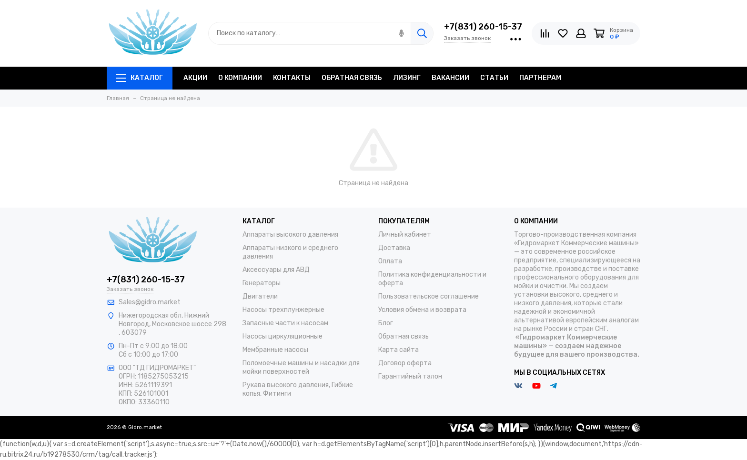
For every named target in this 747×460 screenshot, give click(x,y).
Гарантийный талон (410, 376)
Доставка (394, 248)
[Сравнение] (544, 33)
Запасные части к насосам (285, 323)
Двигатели (260, 296)
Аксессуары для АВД (276, 270)
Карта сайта (398, 350)
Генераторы (261, 283)
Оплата (390, 261)
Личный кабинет (404, 234)
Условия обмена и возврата (422, 310)
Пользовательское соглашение (428, 296)
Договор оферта (405, 363)
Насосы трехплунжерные (283, 310)
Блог (385, 323)
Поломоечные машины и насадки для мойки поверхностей (301, 367)
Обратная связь (403, 336)
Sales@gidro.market (150, 302)
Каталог (139, 78)
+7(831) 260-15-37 (483, 26)
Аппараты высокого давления (290, 234)
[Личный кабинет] (581, 33)
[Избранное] (563, 33)
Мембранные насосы (275, 350)
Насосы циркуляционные (282, 336)
